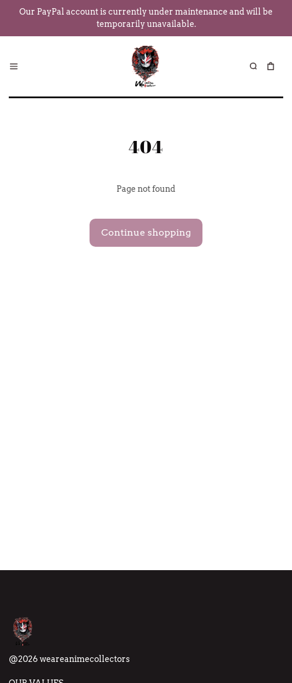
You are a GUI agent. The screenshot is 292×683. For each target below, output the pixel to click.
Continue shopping (146, 232)
